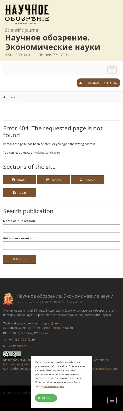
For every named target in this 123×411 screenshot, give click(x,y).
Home (11, 97)
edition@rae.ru (63, 328)
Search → (19, 259)
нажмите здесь (54, 386)
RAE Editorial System (103, 369)
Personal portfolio (98, 83)
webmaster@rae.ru (47, 152)
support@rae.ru (50, 323)
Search (88, 180)
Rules (20, 192)
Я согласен (46, 398)
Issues (53, 180)
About (19, 180)
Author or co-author (19, 238)
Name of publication (19, 221)
